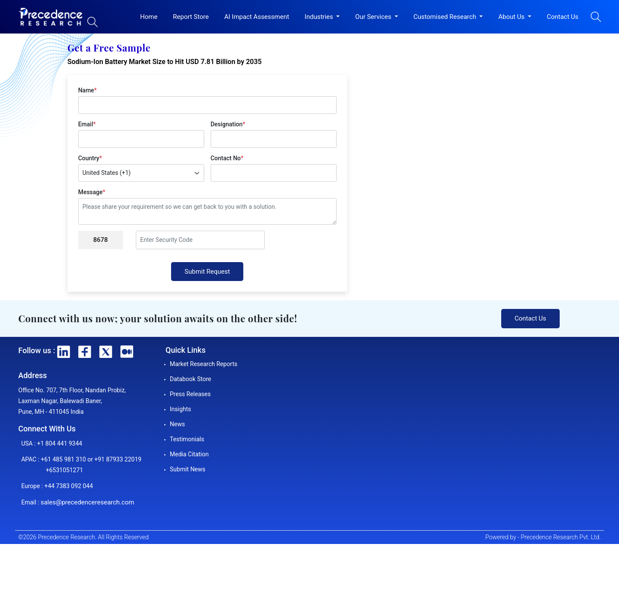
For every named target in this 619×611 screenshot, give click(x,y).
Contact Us (563, 17)
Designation (228, 124)
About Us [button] (512, 17)
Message (91, 192)
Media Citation (189, 454)
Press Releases (190, 394)
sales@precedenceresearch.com (87, 502)
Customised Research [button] (446, 17)
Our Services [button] (374, 17)
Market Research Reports (203, 363)
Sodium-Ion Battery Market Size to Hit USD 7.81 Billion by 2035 (164, 62)
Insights (180, 409)
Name (87, 90)
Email (87, 124)
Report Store (190, 17)
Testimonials (187, 439)
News (177, 424)
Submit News (187, 469)
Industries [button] (320, 17)
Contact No (227, 158)
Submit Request (207, 271)
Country (90, 158)
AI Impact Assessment (256, 17)
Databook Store (190, 379)
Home (148, 17)
